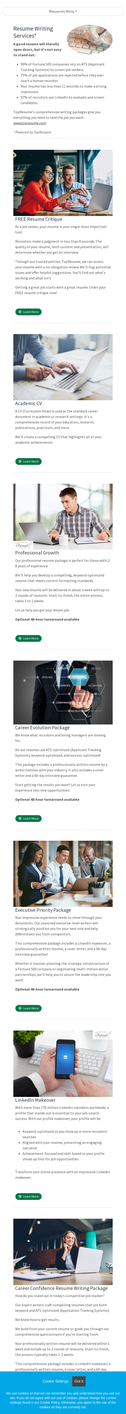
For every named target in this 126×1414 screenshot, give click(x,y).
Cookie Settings (56, 1381)
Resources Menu (61, 11)
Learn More (28, 312)
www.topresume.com (29, 123)
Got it (78, 1381)
